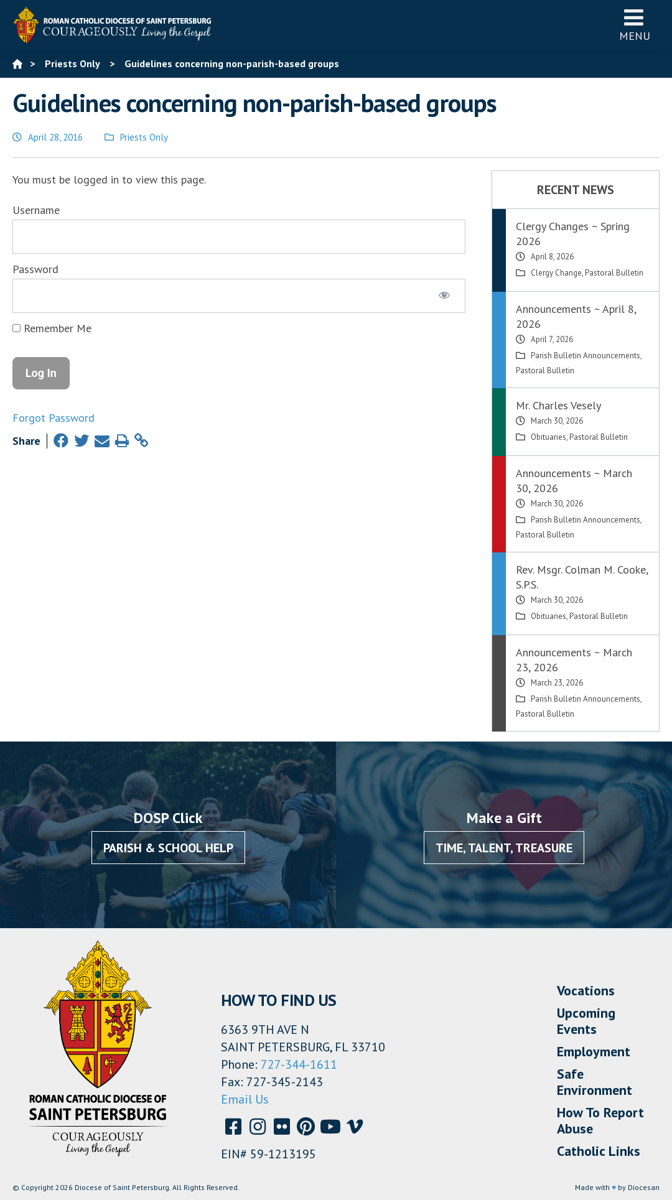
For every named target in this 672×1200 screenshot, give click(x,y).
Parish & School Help (168, 848)
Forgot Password (53, 418)
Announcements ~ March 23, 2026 (574, 659)
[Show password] (444, 295)
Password (35, 269)
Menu (634, 24)
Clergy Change (556, 272)
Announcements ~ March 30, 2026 (574, 480)
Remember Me (51, 328)
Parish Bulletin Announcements (585, 355)
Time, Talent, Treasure (504, 848)
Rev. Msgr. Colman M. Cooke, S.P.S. (582, 577)
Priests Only (144, 137)
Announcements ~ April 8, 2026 (576, 316)
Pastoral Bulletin (614, 272)
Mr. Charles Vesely (558, 405)
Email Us (245, 1099)
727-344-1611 (299, 1064)
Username (36, 210)
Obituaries (548, 437)
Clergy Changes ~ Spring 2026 (573, 233)
